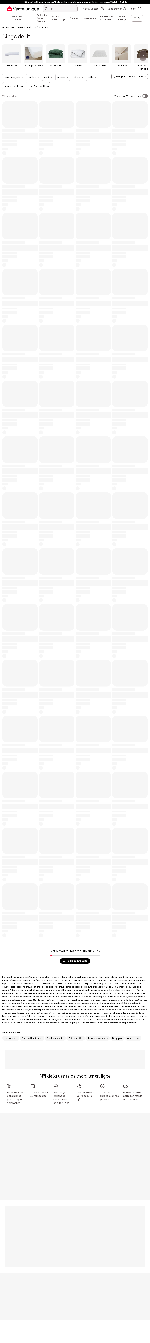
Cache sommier (55, 1038)
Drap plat (117, 1038)
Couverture (133, 1038)
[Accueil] (3, 27)
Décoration (11, 27)
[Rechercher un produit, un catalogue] (46, 8)
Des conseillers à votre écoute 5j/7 (86, 1096)
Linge (34, 27)
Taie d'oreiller (75, 1038)
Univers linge (24, 27)
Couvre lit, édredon (32, 1038)
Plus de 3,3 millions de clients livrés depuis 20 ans (61, 1098)
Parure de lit (10, 1038)
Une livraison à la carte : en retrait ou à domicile (132, 1096)
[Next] (143, 55)
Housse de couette (97, 1038)
